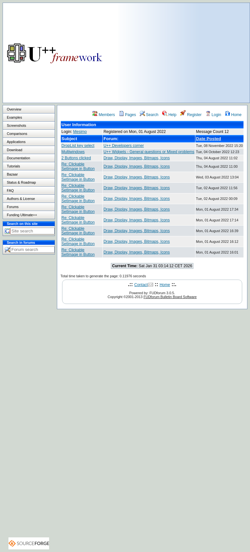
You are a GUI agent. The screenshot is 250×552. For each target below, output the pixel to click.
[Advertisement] (184, 48)
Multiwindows (73, 152)
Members (103, 114)
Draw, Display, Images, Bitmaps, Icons (136, 158)
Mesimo (80, 131)
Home (233, 114)
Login (213, 114)
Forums (13, 207)
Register (191, 114)
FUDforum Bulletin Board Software (169, 297)
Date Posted (208, 138)
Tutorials (13, 166)
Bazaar (12, 174)
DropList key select (77, 145)
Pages (127, 114)
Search (149, 114)
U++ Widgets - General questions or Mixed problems (148, 152)
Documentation (18, 158)
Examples (14, 117)
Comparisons (17, 134)
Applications (16, 142)
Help (169, 114)
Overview (14, 109)
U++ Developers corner (123, 145)
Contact (141, 285)
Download (14, 150)
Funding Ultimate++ (22, 215)
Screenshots (16, 125)
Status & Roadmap (21, 182)
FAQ (10, 190)
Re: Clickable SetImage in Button (78, 166)
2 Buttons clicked (76, 158)
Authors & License (21, 199)
